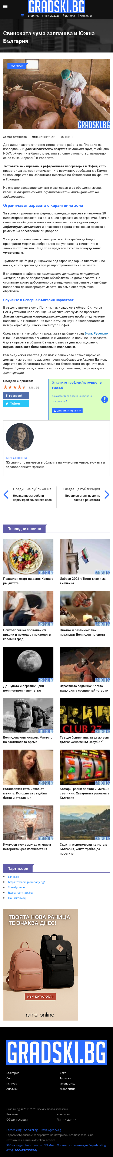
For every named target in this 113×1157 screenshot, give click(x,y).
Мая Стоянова (17, 137)
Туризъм (66, 1078)
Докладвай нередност (67, 410)
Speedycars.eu (17, 887)
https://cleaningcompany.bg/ (26, 882)
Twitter (13, 403)
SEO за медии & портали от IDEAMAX (30, 1145)
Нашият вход (17, 898)
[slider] (15, 387)
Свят (63, 1073)
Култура (11, 1083)
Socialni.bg (31, 1130)
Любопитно (68, 1089)
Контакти (85, 15)
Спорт (10, 1078)
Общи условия (17, 1119)
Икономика (67, 1083)
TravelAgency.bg (50, 1130)
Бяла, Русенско (96, 333)
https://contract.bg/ (20, 893)
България (12, 1073)
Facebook (14, 395)
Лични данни (66, 1119)
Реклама (69, 15)
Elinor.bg (13, 877)
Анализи (11, 1089)
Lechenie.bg (13, 1130)
